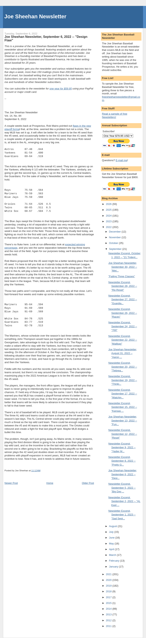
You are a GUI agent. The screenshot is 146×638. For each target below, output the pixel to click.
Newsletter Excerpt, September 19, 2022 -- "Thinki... (122, 380)
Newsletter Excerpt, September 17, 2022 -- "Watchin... (122, 393)
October (114, 243)
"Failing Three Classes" (121, 276)
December (115, 231)
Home (49, 483)
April (112, 549)
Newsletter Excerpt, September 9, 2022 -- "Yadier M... (122, 447)
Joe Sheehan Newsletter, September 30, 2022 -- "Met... (122, 266)
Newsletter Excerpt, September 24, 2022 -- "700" (122, 326)
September (115, 248)
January (114, 566)
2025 (109, 209)
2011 (109, 626)
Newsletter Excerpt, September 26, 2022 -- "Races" (122, 313)
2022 (109, 227)
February (114, 560)
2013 (109, 614)
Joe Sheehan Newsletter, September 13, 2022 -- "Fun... (122, 420)
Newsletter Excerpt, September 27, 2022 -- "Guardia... (122, 299)
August (113, 526)
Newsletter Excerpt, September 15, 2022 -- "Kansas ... (122, 407)
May (112, 543)
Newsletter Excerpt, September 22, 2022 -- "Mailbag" (122, 340)
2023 (109, 221)
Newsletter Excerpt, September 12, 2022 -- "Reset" (122, 434)
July (111, 531)
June (112, 537)
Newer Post (11, 483)
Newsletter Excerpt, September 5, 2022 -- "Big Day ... (122, 487)
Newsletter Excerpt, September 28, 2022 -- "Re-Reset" (122, 286)
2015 (109, 603)
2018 (109, 591)
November (115, 237)
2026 (109, 204)
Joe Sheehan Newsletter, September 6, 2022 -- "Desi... (122, 474)
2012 (109, 620)
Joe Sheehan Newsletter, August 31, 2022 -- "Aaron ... (122, 353)
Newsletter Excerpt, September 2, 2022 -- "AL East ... (124, 501)
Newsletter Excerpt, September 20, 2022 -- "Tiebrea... (122, 366)
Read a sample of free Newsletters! (114, 115)
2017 (109, 597)
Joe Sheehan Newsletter (35, 16)
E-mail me (121, 160)
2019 (109, 585)
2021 (109, 574)
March (113, 554)
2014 (109, 608)
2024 (109, 215)
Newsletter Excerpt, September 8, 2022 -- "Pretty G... (122, 461)
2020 (109, 579)
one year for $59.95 (60, 88)
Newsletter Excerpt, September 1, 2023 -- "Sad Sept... (122, 514)
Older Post (88, 483)
